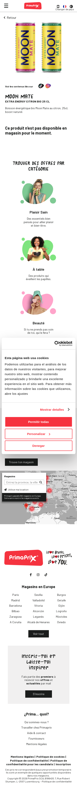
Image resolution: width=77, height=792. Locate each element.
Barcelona (15, 605)
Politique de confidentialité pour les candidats (36, 762)
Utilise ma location (16, 489)
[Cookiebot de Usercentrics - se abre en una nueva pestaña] (54, 343)
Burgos (61, 594)
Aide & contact (36, 733)
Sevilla (38, 594)
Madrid (15, 600)
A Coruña (15, 622)
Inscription (63, 764)
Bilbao (16, 611)
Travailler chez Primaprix (36, 727)
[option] (58, 5)
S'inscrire (38, 694)
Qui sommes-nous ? (36, 722)
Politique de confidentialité (29, 760)
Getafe (61, 600)
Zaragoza (15, 616)
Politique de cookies (50, 756)
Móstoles (61, 616)
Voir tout (38, 633)
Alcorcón (38, 611)
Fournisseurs (36, 738)
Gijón (61, 605)
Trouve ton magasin (21, 462)
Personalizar (38, 434)
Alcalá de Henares (38, 622)
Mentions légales (36, 744)
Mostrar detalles (52, 409)
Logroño (61, 611)
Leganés (38, 616)
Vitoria (38, 605)
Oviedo (61, 622)
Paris (15, 594)
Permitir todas (38, 422)
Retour (11, 17)
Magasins (9, 476)
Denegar (38, 445)
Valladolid (38, 600)
